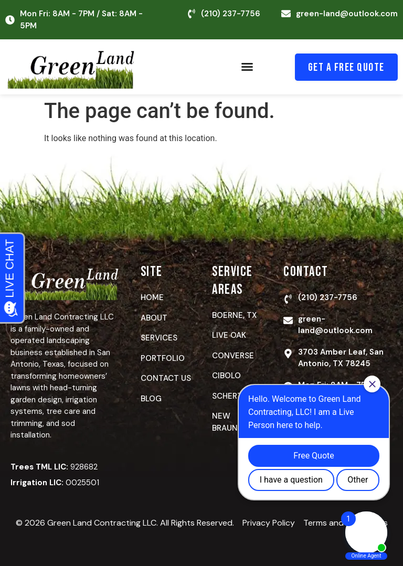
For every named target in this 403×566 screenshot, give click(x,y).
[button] (247, 66)
